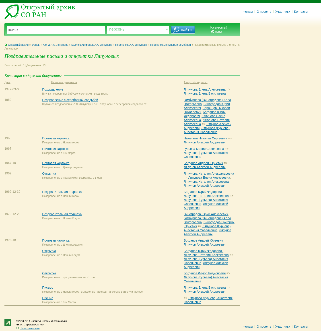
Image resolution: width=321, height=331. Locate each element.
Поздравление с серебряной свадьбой (70, 100)
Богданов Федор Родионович (205, 273)
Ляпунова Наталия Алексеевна (206, 181)
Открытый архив (16, 44)
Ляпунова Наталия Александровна (209, 173)
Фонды (248, 11)
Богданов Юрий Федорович (203, 192)
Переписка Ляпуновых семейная (170, 44)
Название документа (65, 82)
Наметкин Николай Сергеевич (205, 138)
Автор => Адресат (195, 82)
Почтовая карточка (55, 138)
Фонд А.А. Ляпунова (55, 44)
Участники (282, 11)
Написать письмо (27, 328)
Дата (7, 82)
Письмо (47, 287)
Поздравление (52, 89)
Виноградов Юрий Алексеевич (206, 214)
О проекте (264, 11)
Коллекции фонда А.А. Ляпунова (91, 44)
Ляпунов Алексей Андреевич (204, 142)
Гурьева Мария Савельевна (204, 149)
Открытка (49, 173)
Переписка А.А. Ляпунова (131, 44)
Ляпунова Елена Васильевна (205, 93)
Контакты (301, 11)
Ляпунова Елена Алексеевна (205, 89)
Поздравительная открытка (62, 192)
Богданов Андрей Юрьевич (203, 163)
